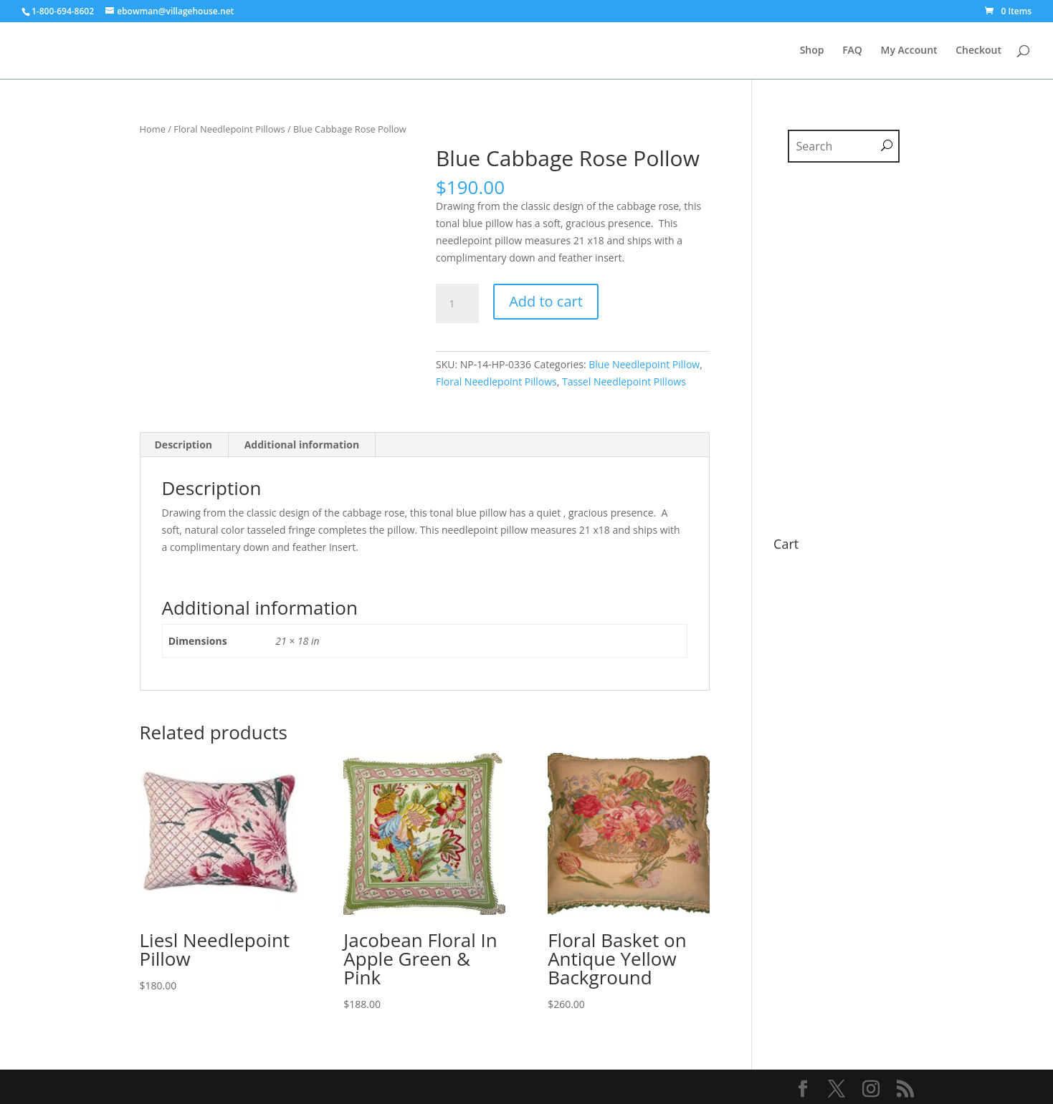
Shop (812, 51)
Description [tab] (184, 444)
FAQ (852, 51)
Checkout (978, 51)
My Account (909, 51)
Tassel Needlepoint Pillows (624, 381)
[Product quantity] (457, 304)
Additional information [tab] (302, 444)
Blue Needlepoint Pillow (644, 364)
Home (153, 129)
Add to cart (546, 301)
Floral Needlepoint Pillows (229, 129)
